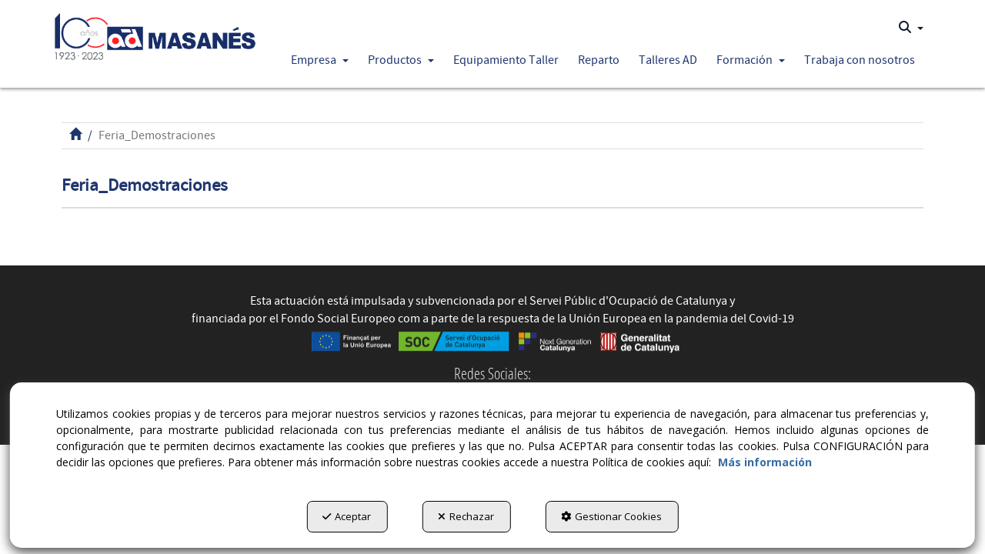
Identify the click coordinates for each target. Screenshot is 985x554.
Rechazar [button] (466, 516)
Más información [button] (765, 462)
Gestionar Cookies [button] (611, 516)
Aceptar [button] (346, 516)
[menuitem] (911, 28)
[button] (155, 32)
